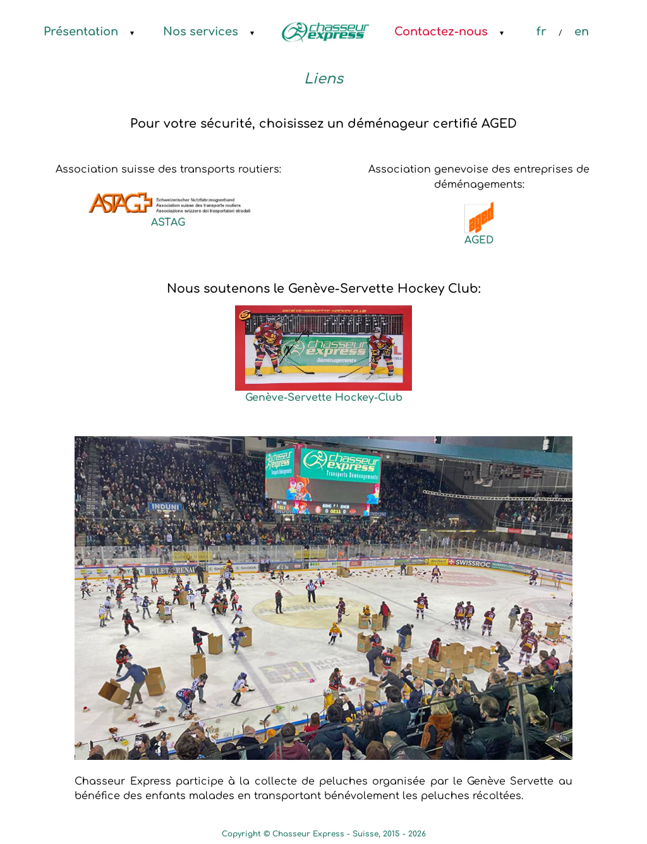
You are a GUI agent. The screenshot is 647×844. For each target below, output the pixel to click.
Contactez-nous (441, 31)
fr (541, 31)
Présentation (81, 31)
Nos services (200, 31)
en (581, 31)
